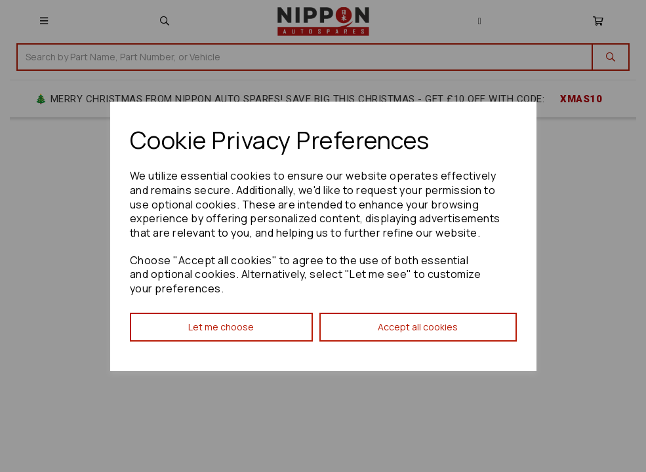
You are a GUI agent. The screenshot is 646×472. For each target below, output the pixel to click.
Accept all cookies (418, 327)
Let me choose (221, 327)
